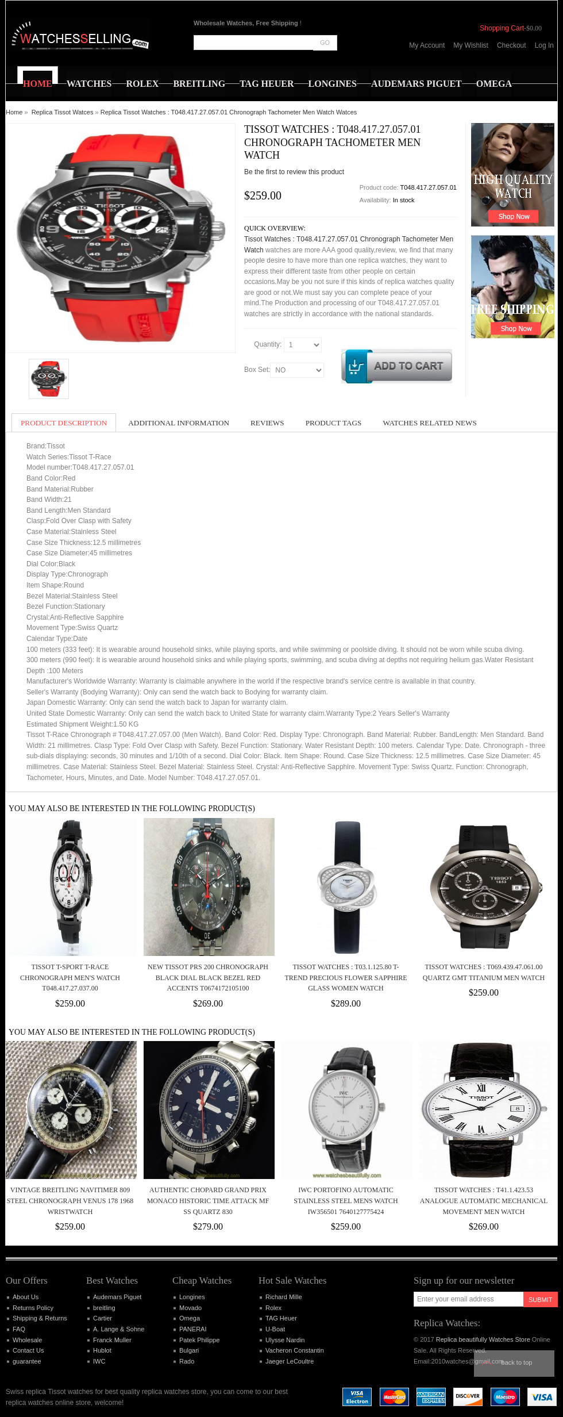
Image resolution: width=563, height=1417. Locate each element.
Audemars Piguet (117, 1296)
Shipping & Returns (40, 1318)
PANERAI (192, 1329)
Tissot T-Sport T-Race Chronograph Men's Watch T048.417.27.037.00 (70, 977)
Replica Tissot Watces (63, 112)
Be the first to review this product (294, 172)
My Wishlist (470, 45)
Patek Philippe (199, 1340)
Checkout (511, 45)
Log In (544, 45)
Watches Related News (429, 422)
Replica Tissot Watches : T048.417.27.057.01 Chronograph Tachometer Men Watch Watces (229, 112)
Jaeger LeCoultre (289, 1361)
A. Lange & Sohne (118, 1329)
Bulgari (189, 1350)
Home (14, 112)
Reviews (267, 422)
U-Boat (275, 1329)
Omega (189, 1318)
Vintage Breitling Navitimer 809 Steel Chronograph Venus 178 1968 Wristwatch (70, 1200)
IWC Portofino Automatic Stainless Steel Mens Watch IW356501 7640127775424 (346, 1200)
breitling (104, 1307)
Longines (192, 1296)
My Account (427, 45)
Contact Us (28, 1350)
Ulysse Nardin (284, 1340)
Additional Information (178, 422)
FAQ (19, 1329)
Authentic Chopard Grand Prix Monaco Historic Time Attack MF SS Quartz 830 (208, 1200)
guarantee (27, 1361)
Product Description (64, 422)
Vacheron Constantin (294, 1350)
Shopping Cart (502, 28)
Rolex (273, 1307)
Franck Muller (112, 1340)
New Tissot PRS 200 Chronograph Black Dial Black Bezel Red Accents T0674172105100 (208, 977)
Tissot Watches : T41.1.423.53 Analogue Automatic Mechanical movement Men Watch (483, 1200)
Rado (186, 1361)
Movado (190, 1307)
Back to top (517, 1362)
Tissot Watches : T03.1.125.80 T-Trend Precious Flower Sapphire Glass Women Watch (345, 977)
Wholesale (27, 1340)
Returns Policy (33, 1307)
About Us (25, 1296)
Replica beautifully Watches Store (483, 1339)
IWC (99, 1361)
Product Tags (334, 422)
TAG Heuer (281, 1318)
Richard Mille (283, 1296)
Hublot (102, 1350)
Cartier (102, 1318)
